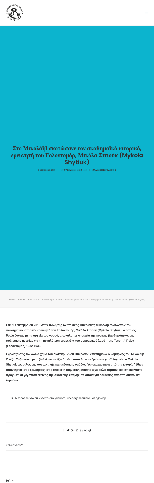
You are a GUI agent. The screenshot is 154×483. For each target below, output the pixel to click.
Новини (82, 165)
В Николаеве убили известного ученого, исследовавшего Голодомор (58, 389)
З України (69, 165)
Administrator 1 (105, 165)
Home (12, 290)
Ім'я (9, 472)
